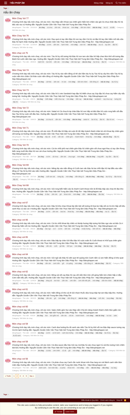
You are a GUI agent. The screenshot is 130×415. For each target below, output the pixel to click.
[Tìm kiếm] (120, 3)
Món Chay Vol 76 (20, 35)
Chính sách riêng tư (107, 400)
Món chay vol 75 (20, 53)
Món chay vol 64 (20, 254)
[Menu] (6, 2)
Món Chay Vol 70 (20, 145)
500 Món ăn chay (18, 30)
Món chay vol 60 (20, 306)
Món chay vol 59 (20, 324)
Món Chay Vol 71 (20, 128)
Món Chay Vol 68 (20, 185)
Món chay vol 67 (20, 202)
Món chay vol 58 (20, 341)
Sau (31, 376)
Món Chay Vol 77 (20, 18)
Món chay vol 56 (20, 359)
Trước (8, 376)
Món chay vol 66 (20, 220)
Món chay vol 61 (20, 289)
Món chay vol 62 (20, 271)
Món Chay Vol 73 (20, 90)
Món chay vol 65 (20, 237)
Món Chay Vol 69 (20, 165)
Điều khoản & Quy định (90, 400)
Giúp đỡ (119, 400)
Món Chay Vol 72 (20, 108)
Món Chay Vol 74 (20, 70)
